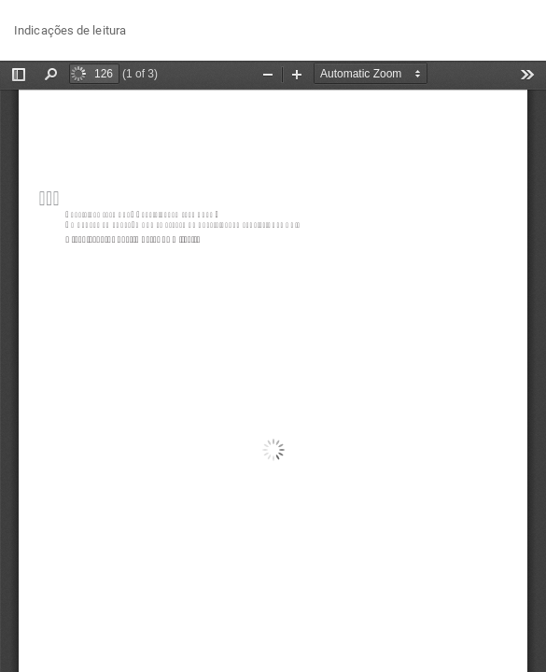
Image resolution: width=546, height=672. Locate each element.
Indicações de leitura (70, 30)
